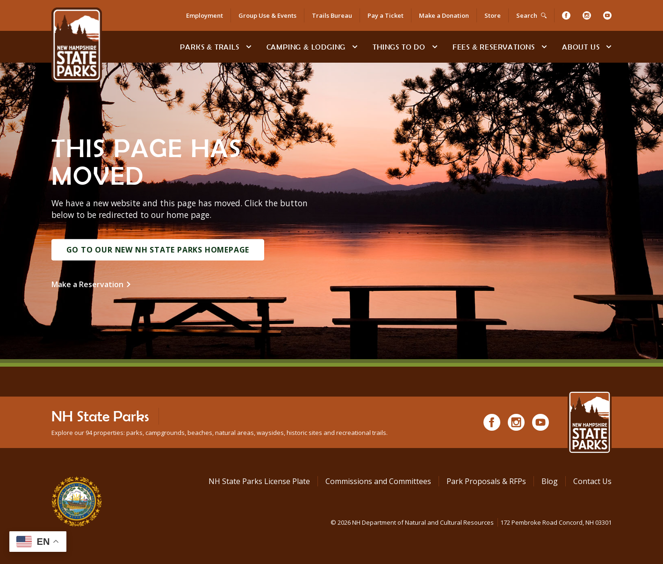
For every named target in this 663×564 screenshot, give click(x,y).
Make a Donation (444, 15)
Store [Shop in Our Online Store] (492, 15)
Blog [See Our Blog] (549, 481)
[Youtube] (607, 15)
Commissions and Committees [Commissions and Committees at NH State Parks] (378, 481)
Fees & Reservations (494, 47)
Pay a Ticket (386, 15)
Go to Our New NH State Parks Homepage (158, 250)
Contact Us (592, 481)
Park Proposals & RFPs (486, 481)
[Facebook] (566, 15)
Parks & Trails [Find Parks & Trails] (209, 47)
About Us (580, 47)
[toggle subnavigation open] (249, 47)
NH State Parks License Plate (259, 481)
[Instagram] (587, 15)
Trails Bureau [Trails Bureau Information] (332, 15)
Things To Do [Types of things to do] (399, 47)
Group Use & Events (267, 15)
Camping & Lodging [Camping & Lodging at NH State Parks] (306, 47)
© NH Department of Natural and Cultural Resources (471, 522)
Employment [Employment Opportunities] (204, 15)
